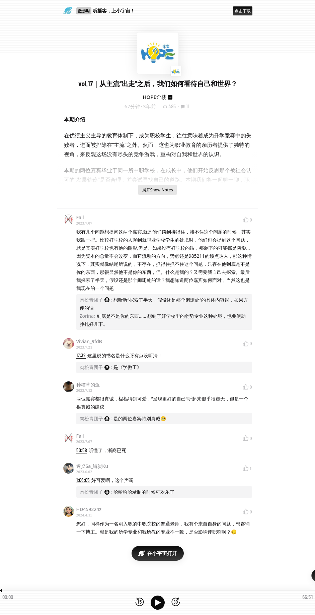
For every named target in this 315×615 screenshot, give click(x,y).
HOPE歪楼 (154, 97)
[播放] (157, 603)
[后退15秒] (139, 602)
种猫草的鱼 (88, 384)
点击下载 (243, 11)
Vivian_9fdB (89, 341)
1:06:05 (83, 480)
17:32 (81, 355)
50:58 (81, 450)
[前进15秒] (175, 602)
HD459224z (88, 509)
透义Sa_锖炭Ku (92, 466)
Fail (80, 217)
